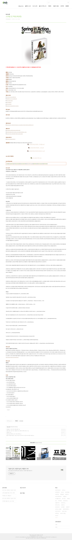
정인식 (63, 504)
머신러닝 (58, 504)
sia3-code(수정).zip (36, 157)
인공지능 (66, 500)
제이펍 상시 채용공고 (6, 495)
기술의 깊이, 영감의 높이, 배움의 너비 (18, 468)
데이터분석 (58, 490)
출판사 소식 (28, 6)
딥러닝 (67, 494)
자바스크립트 (58, 509)
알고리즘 (64, 511)
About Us (20, 6)
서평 (69, 498)
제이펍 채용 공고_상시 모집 (8, 501)
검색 (68, 2)
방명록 (67, 6)
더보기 (8, 409)
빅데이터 (58, 492)
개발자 (65, 496)
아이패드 (68, 492)
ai (56, 500)
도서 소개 (35, 6)
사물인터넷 (58, 498)
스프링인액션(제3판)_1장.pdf (36, 147)
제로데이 (8, 432)
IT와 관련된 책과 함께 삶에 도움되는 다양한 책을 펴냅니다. (20, 470)
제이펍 (57, 494)
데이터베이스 (66, 509)
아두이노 (64, 502)
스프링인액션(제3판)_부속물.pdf (36, 144)
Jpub (57, 515)
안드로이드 (58, 511)
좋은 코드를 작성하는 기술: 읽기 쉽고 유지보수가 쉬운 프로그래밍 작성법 (20, 435)
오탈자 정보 (56, 6)
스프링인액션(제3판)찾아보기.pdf (36, 151)
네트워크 (58, 507)
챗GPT (68, 507)
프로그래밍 (63, 513)
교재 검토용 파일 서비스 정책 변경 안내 (9, 492)
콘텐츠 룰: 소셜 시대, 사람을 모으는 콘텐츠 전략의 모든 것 (17, 430)
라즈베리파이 (58, 496)
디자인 (64, 498)
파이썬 (57, 513)
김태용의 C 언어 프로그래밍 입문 (12, 429)
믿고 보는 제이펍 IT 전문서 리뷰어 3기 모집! (9, 490)
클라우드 (58, 502)
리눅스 (64, 490)
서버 (63, 492)
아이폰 (60, 500)
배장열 (62, 494)
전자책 (62, 6)
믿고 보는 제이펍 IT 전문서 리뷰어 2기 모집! (9, 498)
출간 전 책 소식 (42, 6)
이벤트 (49, 6)
